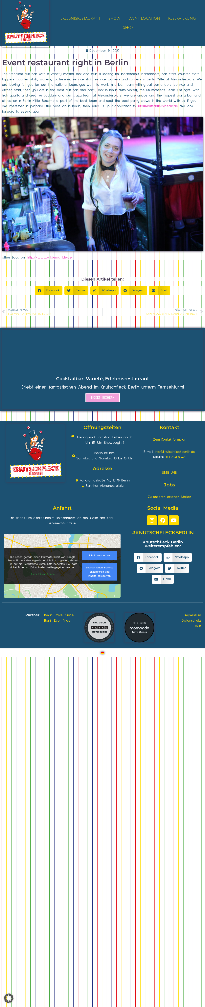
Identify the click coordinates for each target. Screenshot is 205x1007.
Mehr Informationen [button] (43, 574)
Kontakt (169, 427)
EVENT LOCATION (144, 18)
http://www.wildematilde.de (49, 257)
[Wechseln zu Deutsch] (102, 653)
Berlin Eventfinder (58, 620)
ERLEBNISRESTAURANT (80, 18)
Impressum (193, 615)
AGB (198, 626)
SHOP (128, 28)
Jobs (169, 485)
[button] (49, 290)
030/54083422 (176, 457)
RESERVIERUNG (182, 18)
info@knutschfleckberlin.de (158, 106)
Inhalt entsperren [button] (99, 555)
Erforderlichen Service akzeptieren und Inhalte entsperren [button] (99, 571)
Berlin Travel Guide (59, 615)
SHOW (114, 18)
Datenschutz (191, 620)
